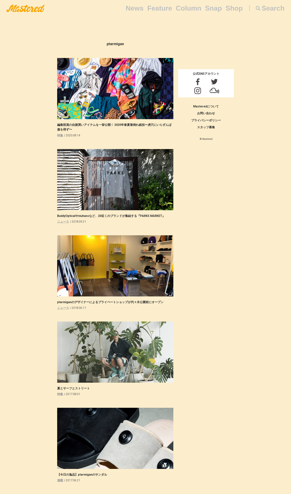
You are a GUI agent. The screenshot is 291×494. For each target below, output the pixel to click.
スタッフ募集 (206, 127)
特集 (60, 135)
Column (188, 8)
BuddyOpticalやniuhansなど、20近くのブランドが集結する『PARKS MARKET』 (111, 216)
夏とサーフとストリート (73, 388)
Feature (159, 8)
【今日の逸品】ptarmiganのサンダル (82, 474)
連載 (60, 480)
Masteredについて (206, 106)
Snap (213, 8)
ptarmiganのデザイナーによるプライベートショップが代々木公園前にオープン (110, 302)
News (135, 8)
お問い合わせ (206, 113)
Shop (234, 8)
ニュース (63, 221)
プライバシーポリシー (206, 120)
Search (273, 8)
